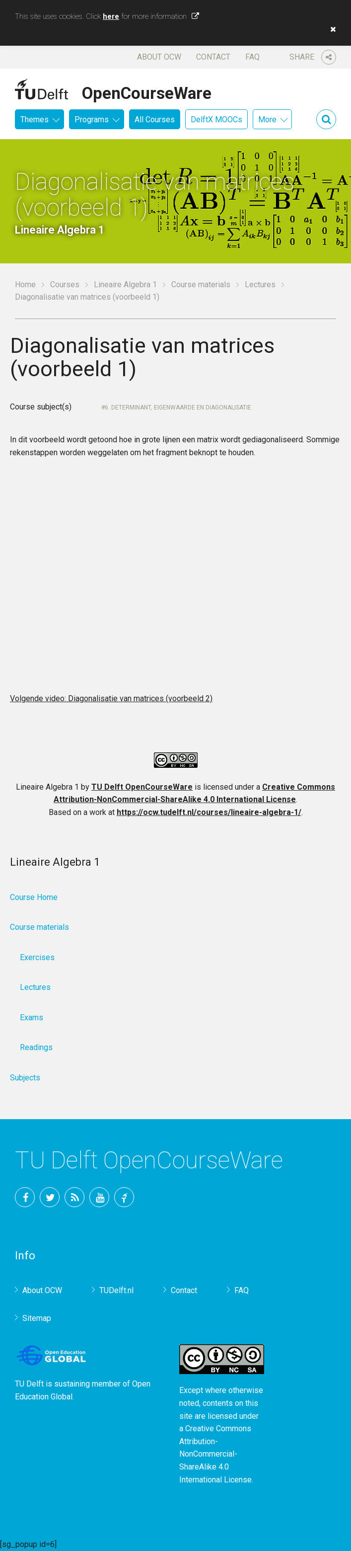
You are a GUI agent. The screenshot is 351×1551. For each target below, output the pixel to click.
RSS (74, 1197)
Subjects (25, 1077)
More (267, 119)
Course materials (200, 284)
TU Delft (124, 1197)
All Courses (155, 119)
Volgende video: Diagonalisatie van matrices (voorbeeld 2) (111, 698)
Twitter (50, 1197)
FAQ (252, 57)
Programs (91, 119)
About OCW (159, 57)
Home (25, 284)
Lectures (260, 284)
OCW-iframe (175, 579)
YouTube (99, 1197)
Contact (213, 57)
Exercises (37, 957)
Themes (34, 119)
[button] (330, 29)
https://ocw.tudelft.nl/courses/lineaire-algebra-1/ (209, 812)
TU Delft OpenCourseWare (142, 787)
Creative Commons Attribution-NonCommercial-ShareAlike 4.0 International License (215, 1454)
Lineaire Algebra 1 (125, 284)
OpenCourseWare (146, 91)
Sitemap (36, 1318)
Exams (31, 1017)
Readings (36, 1047)
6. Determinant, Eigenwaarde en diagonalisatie (178, 407)
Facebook (25, 1197)
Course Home (34, 897)
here (111, 16)
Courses (64, 284)
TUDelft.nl (116, 1290)
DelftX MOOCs (216, 119)
